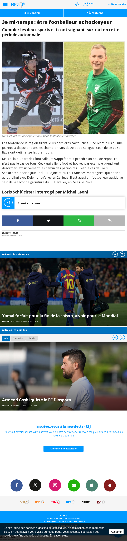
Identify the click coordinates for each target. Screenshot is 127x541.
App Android (110, 485)
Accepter (116, 531)
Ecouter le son (21, 203)
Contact (68, 521)
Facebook (17, 485)
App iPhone (92, 485)
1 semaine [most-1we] (18, 338)
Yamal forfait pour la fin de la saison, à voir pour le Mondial (60, 315)
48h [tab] (6, 338)
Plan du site (79, 521)
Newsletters (74, 485)
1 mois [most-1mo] (32, 338)
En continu (32, 13)
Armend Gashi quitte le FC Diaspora (36, 400)
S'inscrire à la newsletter (63, 448)
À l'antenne (95, 13)
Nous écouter (118, 4)
